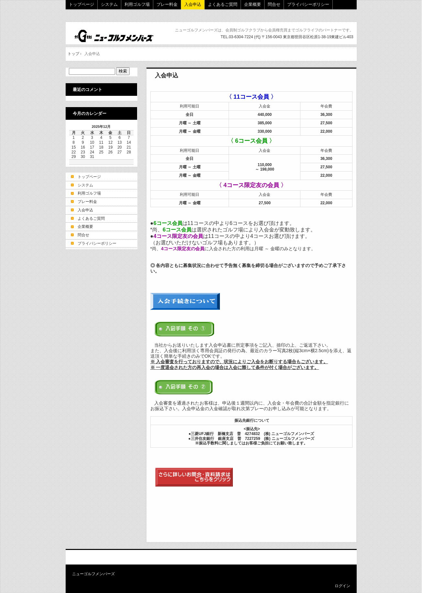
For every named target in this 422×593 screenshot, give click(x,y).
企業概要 (252, 4)
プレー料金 (167, 4)
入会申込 (192, 4)
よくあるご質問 (222, 4)
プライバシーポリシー (308, 4)
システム (109, 4)
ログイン (342, 586)
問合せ (274, 4)
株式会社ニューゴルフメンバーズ (114, 36)
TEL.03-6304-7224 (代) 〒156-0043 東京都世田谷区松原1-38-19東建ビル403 (287, 37)
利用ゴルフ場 (137, 4)
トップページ (81, 4)
